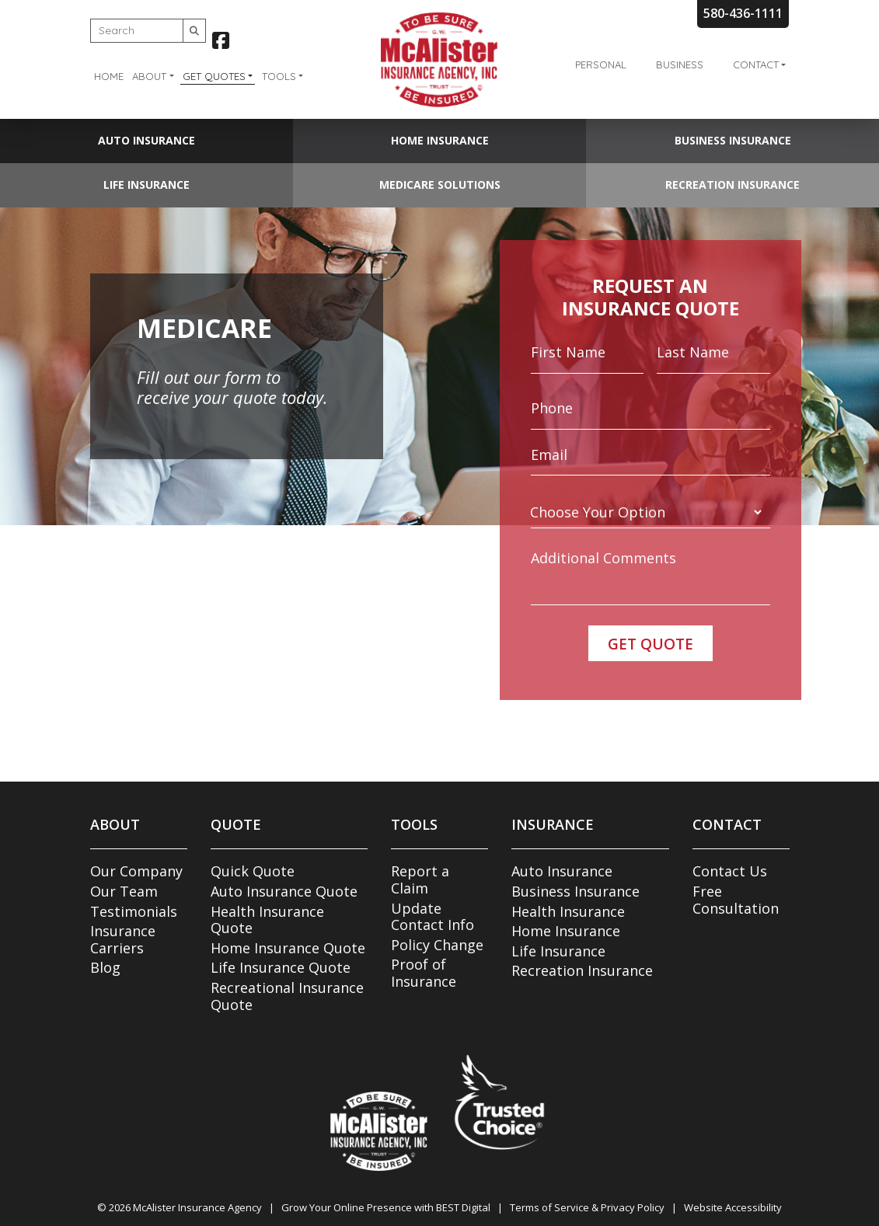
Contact (756, 64)
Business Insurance (733, 140)
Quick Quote (253, 871)
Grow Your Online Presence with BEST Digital (385, 1207)
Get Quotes (214, 76)
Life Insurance (146, 184)
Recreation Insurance (732, 184)
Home (109, 76)
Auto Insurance (146, 140)
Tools (279, 76)
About (149, 76)
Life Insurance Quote (281, 967)
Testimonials (133, 911)
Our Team (124, 891)
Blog (105, 967)
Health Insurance (568, 911)
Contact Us (729, 871)
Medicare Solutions (440, 184)
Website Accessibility (733, 1207)
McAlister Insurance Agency (197, 1207)
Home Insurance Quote (288, 948)
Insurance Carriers (122, 939)
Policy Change (437, 944)
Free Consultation (735, 900)
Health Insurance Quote (267, 920)
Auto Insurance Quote (284, 891)
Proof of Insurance (423, 973)
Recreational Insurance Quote (287, 996)
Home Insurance (440, 140)
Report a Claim (420, 879)
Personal (600, 64)
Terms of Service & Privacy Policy (587, 1207)
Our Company (136, 871)
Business (679, 64)
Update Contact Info (432, 917)
